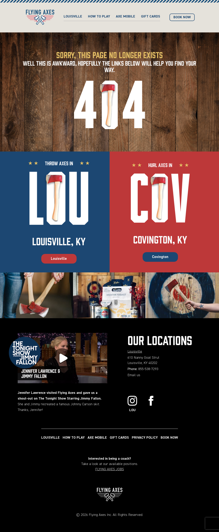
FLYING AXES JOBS (109, 469)
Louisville (73, 16)
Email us (133, 375)
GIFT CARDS (150, 16)
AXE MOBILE (125, 16)
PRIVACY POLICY (145, 437)
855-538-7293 (148, 369)
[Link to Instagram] (132, 404)
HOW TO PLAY (99, 16)
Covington (160, 257)
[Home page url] (40, 17)
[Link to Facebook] (151, 404)
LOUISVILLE (50, 437)
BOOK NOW (182, 17)
